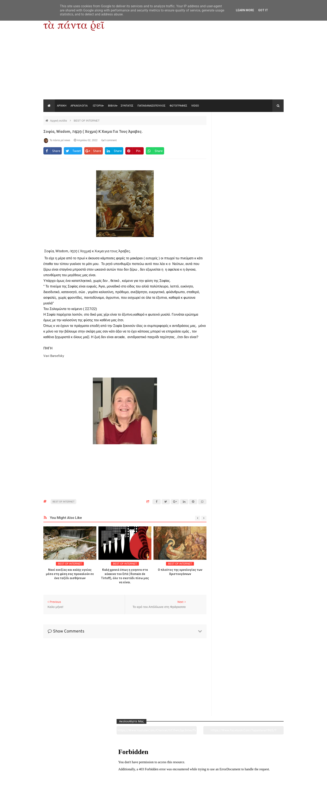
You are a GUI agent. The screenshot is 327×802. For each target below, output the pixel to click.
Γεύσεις (212, 775)
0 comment (109, 140)
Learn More (245, 10)
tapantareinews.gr (271, 795)
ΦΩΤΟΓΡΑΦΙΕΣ (178, 105)
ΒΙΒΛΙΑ (112, 105)
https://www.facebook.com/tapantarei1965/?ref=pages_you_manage (267, 131)
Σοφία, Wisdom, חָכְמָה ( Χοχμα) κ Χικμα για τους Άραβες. (93, 131)
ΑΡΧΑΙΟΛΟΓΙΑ (79, 105)
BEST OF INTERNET (86, 120)
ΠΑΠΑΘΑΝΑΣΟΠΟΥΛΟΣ (151, 105)
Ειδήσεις (260, 775)
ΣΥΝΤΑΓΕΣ (127, 105)
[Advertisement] (163, 68)
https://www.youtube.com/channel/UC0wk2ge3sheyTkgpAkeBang (232, 131)
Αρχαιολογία (66, 775)
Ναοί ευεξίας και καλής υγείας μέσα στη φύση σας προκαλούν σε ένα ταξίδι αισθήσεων (70, 574)
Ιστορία (115, 775)
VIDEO (195, 105)
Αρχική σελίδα (59, 120)
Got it (263, 10)
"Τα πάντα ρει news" (85, 795)
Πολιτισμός (163, 775)
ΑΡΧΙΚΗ (61, 105)
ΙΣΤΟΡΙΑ (98, 105)
